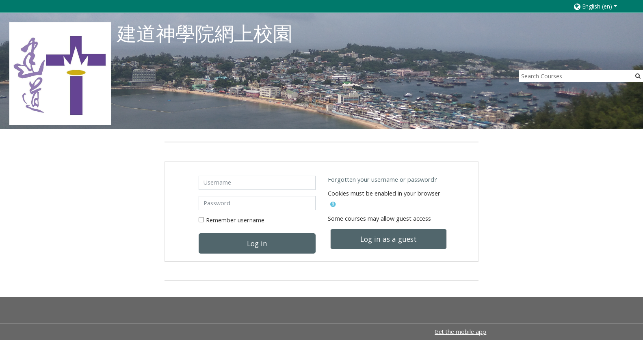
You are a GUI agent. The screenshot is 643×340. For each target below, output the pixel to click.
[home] (60, 73)
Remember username (235, 220)
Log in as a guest (388, 239)
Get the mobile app (460, 332)
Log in (257, 243)
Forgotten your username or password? (382, 179)
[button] (600, 6)
